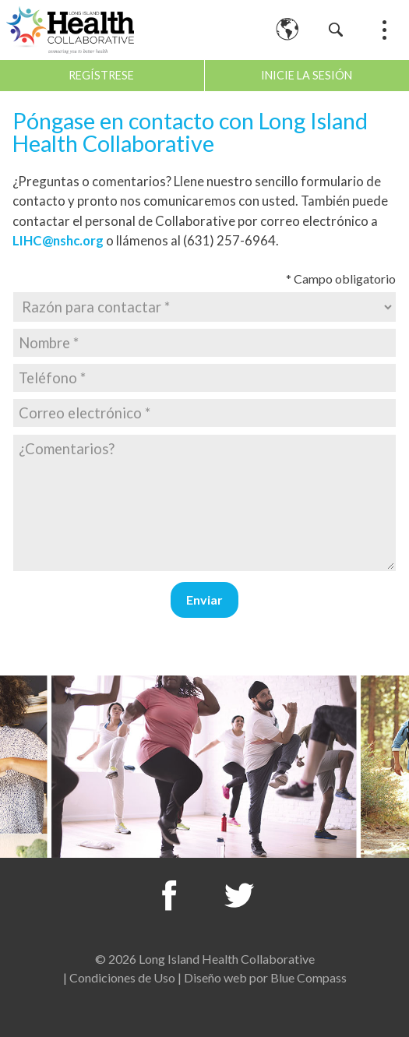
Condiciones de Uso (122, 977)
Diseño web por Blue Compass (265, 977)
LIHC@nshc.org (58, 240)
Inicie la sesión (306, 75)
